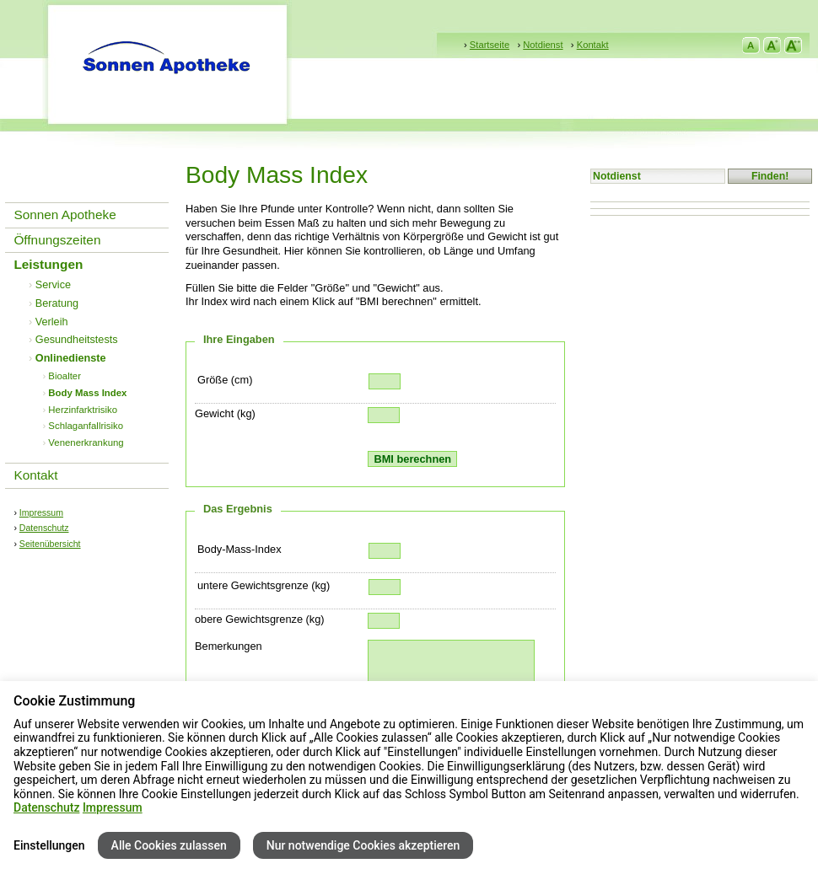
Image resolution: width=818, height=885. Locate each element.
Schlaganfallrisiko (85, 426)
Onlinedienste (70, 358)
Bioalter (64, 376)
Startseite (489, 45)
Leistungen (48, 264)
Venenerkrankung (85, 442)
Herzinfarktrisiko (82, 410)
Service (53, 285)
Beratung (56, 303)
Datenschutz (44, 528)
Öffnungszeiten (56, 240)
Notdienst (542, 45)
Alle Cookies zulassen (169, 845)
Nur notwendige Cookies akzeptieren (363, 845)
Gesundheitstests (76, 340)
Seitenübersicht (50, 544)
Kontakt (593, 45)
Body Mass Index (87, 393)
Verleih (51, 322)
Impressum (41, 512)
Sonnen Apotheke (64, 214)
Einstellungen (49, 845)
